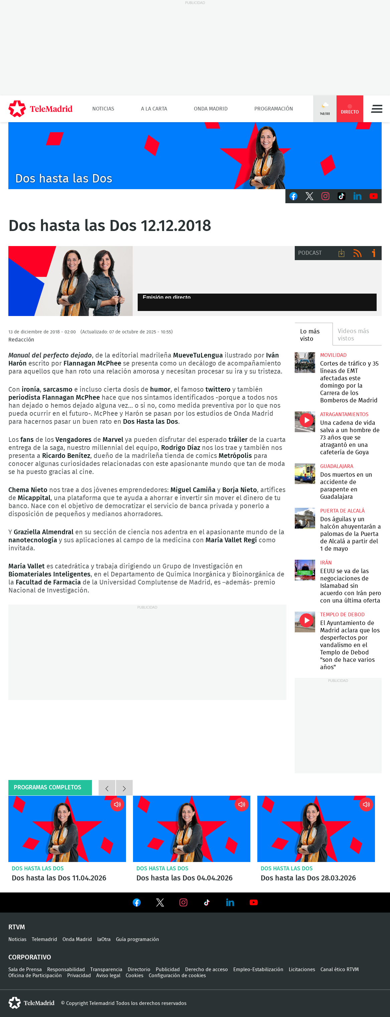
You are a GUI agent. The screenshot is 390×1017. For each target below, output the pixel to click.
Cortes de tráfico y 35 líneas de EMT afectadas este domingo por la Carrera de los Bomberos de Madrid (305, 362)
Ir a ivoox (374, 253)
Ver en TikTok (207, 903)
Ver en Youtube (253, 902)
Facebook (293, 196)
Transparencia (106, 969)
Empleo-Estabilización (258, 969)
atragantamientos (344, 414)
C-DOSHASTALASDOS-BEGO (195, 155)
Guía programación (137, 939)
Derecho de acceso (206, 969)
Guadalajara (336, 466)
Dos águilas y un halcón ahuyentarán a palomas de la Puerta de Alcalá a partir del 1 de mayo (305, 518)
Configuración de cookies (177, 975)
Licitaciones (302, 969)
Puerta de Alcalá (342, 511)
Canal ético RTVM (339, 969)
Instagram (325, 196)
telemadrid (31, 1003)
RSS (358, 253)
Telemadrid (44, 939)
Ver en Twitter (160, 903)
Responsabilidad (66, 969)
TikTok (342, 196)
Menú (376, 108)
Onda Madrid (211, 108)
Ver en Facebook (136, 903)
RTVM (16, 927)
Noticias (103, 108)
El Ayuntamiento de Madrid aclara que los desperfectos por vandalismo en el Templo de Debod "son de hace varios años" (305, 622)
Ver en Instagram (183, 902)
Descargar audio (342, 253)
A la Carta (154, 108)
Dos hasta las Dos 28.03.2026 (316, 829)
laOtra (104, 939)
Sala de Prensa (25, 969)
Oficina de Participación (35, 975)
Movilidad (333, 355)
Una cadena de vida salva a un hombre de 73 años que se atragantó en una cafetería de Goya (305, 421)
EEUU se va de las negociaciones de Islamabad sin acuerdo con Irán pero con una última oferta (305, 570)
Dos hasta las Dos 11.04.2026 (67, 829)
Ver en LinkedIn (230, 902)
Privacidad (79, 975)
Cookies (134, 975)
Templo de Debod (342, 614)
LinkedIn (358, 196)
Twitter (309, 196)
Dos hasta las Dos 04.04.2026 (192, 829)
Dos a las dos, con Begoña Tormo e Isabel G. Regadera (70, 281)
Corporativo (29, 957)
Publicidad (168, 969)
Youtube (374, 196)
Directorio (139, 969)
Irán (326, 562)
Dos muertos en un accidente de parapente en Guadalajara (305, 473)
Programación (273, 108)
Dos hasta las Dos (38, 868)
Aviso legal (108, 975)
